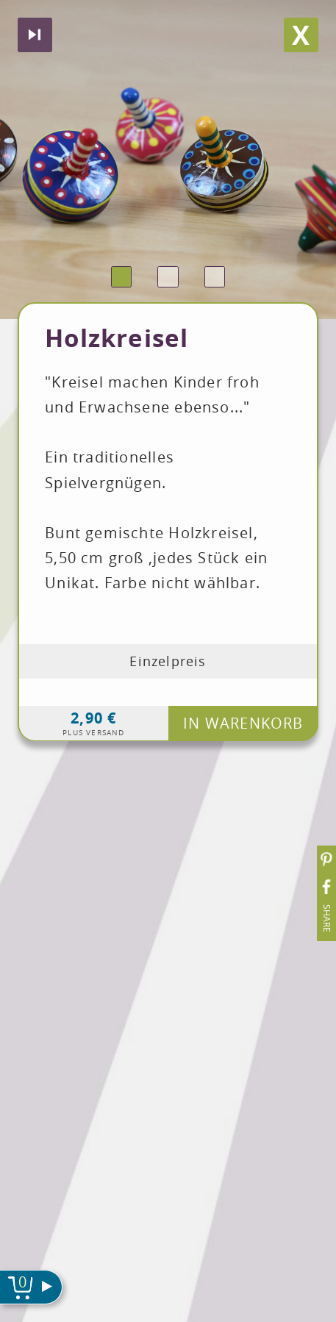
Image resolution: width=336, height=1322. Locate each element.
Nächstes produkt (35, 35)
